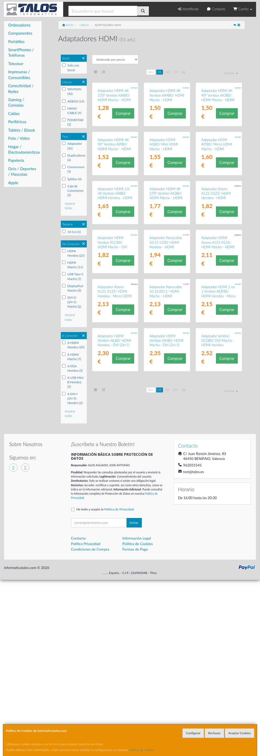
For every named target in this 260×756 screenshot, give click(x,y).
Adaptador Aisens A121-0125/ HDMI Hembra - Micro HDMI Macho (115, 467)
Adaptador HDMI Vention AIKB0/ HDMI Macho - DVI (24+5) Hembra (166, 551)
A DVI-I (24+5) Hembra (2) (72, 398)
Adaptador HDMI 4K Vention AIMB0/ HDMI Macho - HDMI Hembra (166, 132)
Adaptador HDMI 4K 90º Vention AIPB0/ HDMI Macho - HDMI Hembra (114, 216)
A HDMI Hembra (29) (73, 345)
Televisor (15, 63)
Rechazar (214, 733)
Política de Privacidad (119, 685)
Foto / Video (19, 138)
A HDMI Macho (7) (71, 357)
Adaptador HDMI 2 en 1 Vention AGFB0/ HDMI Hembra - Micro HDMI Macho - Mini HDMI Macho (218, 469)
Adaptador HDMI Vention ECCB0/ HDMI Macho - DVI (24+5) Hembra (112, 383)
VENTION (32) (71, 91)
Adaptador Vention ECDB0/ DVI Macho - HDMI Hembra (217, 548)
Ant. (151, 72)
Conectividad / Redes (21, 88)
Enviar (134, 699)
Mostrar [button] (231, 73)
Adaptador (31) (72, 146)
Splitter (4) (72, 179)
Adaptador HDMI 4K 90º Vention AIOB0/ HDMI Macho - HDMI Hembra (217, 132)
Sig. (183, 72)
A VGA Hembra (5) (72, 368)
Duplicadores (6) (73, 157)
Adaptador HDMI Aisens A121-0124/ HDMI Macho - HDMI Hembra (217, 383)
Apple (13, 182)
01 (159, 72)
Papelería (16, 160)
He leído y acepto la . (105, 685)
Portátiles (16, 41)
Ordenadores (19, 25)
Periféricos (17, 121)
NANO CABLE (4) (71, 110)
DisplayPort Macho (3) (72, 288)
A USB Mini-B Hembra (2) (73, 382)
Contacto (216, 9)
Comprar (123, 148)
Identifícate (188, 9)
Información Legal (136, 714)
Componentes (20, 33)
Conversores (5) (73, 169)
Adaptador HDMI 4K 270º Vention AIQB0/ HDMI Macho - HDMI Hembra (165, 300)
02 (167, 72)
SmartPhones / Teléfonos (21, 52)
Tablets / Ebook (21, 130)
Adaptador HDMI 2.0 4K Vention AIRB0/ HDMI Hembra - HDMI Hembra (115, 300)
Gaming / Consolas (16, 102)
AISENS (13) (73, 101)
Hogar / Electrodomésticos (24, 149)
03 (175, 72)
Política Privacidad (85, 720)
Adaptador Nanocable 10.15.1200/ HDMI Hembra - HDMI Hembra (165, 383)
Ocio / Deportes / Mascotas (22, 171)
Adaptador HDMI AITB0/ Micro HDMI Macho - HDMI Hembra (216, 216)
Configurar (193, 733)
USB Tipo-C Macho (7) (73, 276)
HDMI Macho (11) (72, 265)
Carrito (242, 9)
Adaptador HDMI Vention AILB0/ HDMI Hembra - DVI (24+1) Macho (114, 551)
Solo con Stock (70, 67)
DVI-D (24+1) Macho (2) (71, 302)
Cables (14, 113)
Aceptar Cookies (239, 733)
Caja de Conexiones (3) (73, 190)
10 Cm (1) (71, 232)
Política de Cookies (142, 750)
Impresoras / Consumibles (19, 74)
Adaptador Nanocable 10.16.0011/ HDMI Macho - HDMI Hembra (165, 467)
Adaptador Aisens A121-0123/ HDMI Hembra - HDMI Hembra (216, 300)
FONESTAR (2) (72, 122)
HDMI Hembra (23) (73, 253)
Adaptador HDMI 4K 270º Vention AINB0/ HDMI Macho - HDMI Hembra (114, 132)
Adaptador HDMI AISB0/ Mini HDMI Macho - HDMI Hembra (163, 216)
